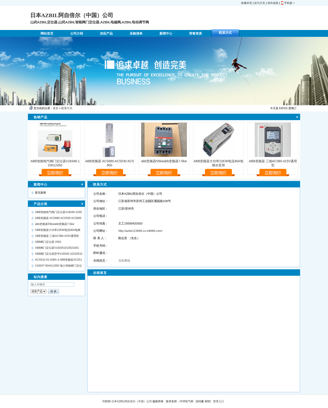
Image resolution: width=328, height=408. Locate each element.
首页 (55, 108)
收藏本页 (246, 3)
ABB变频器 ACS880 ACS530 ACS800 (58, 218)
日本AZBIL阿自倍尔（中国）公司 (131, 401)
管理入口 (218, 401)
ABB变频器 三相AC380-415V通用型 (57, 236)
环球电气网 (186, 401)
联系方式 (66, 108)
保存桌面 (272, 3)
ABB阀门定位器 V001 (48, 241)
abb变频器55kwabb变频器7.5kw (164, 161)
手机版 (288, 3)
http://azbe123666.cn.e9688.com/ (140, 230)
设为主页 (259, 3)
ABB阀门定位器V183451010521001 (57, 247)
